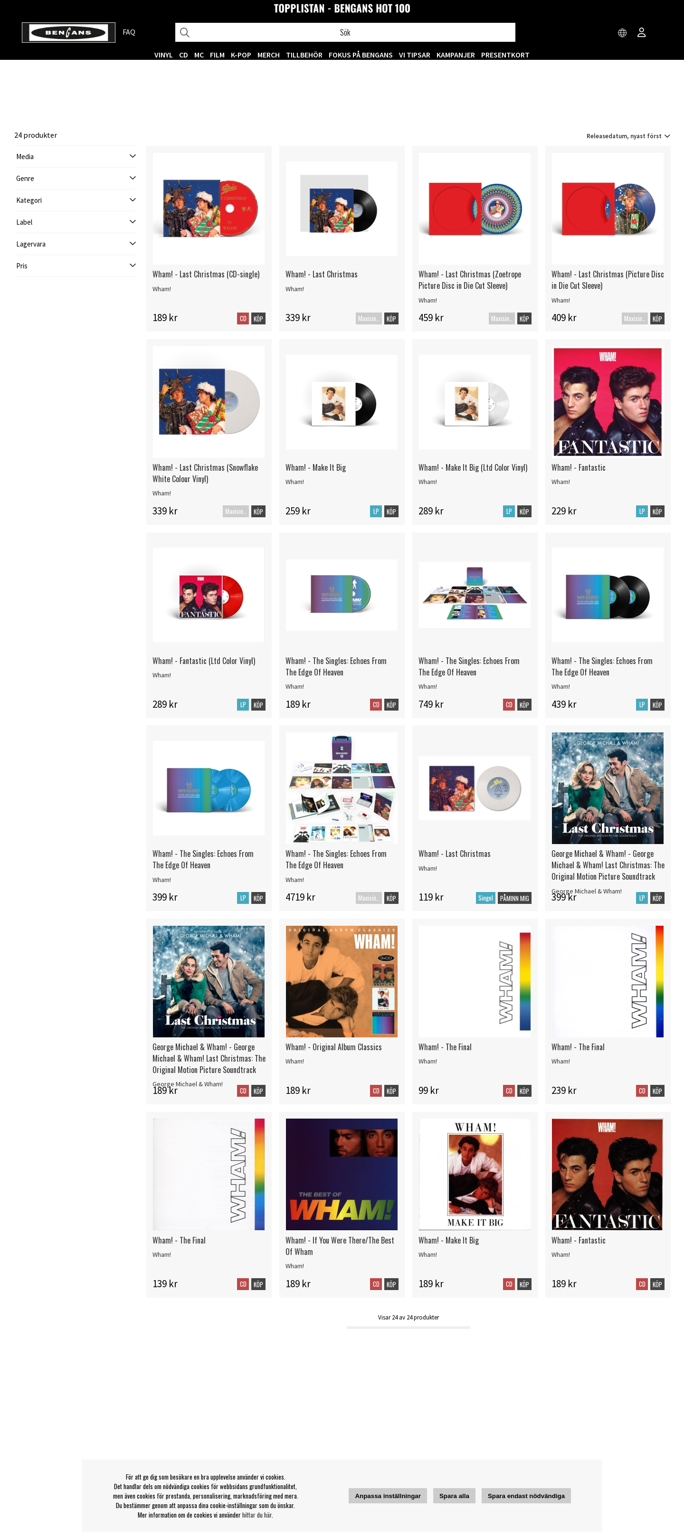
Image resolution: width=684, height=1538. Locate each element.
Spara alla (454, 1496)
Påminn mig (514, 898)
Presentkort (505, 54)
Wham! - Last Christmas (321, 274)
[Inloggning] (641, 33)
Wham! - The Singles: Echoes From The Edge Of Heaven (336, 666)
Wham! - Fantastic (578, 467)
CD (183, 54)
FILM (217, 54)
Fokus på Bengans (361, 54)
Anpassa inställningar (388, 1496)
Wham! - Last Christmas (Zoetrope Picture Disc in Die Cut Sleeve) (469, 279)
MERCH (268, 54)
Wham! (161, 289)
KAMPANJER (456, 54)
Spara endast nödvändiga (526, 1496)
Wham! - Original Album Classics (333, 1047)
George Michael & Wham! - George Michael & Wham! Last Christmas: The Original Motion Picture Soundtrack (608, 865)
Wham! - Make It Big (315, 467)
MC (199, 54)
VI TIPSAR (414, 54)
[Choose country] (622, 33)
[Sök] (345, 32)
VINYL (163, 54)
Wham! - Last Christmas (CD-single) (205, 274)
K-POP (241, 54)
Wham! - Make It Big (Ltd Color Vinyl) (472, 467)
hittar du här (257, 1514)
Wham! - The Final (445, 1047)
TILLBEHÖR (304, 54)
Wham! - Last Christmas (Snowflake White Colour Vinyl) (205, 473)
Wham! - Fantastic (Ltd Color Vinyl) (203, 660)
